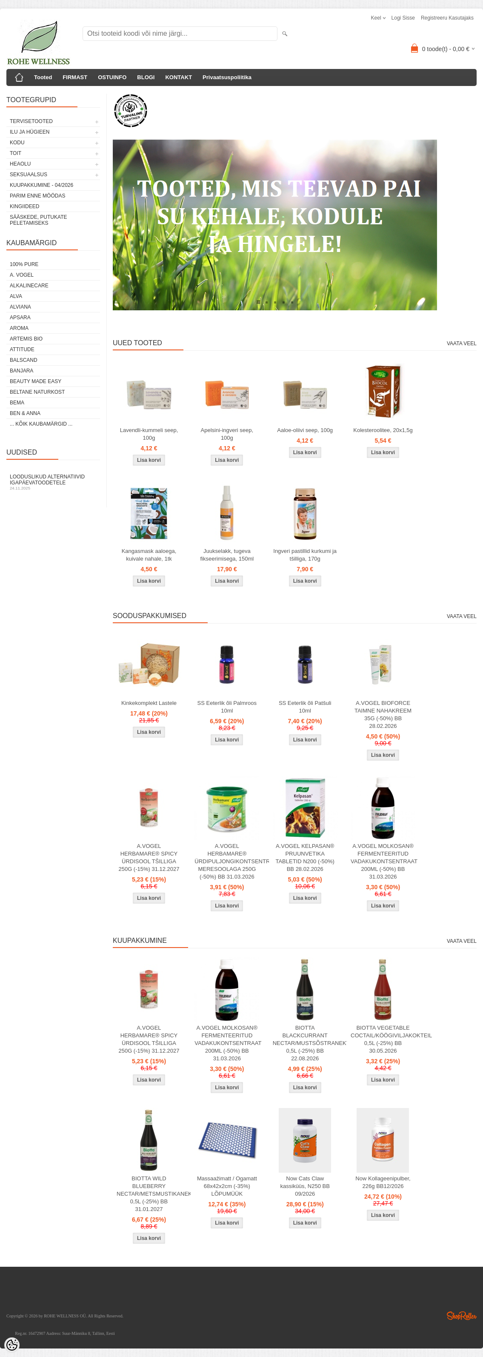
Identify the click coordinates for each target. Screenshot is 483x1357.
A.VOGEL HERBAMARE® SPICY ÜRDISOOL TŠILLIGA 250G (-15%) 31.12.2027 (148, 857)
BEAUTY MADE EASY (35, 381)
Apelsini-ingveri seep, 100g (227, 434)
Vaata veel (462, 343)
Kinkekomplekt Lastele (149, 703)
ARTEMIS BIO (26, 339)
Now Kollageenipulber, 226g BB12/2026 (382, 1182)
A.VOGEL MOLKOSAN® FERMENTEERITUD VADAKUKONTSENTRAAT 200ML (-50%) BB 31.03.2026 (384, 861)
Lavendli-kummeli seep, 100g (149, 434)
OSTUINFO (112, 77)
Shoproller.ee (462, 1315)
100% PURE (24, 264)
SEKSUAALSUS (28, 174)
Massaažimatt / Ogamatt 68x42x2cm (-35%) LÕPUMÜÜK (227, 1186)
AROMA (19, 328)
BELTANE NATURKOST (37, 392)
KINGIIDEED (24, 206)
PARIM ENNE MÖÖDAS (37, 196)
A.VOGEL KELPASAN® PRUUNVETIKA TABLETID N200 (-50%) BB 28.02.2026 (304, 857)
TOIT (15, 153)
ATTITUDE (22, 349)
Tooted (43, 77)
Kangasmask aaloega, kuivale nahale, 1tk (149, 555)
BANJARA (21, 371)
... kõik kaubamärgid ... (41, 424)
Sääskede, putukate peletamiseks (38, 220)
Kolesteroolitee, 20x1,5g (382, 430)
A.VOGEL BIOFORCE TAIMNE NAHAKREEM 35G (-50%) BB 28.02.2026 (383, 714)
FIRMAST (75, 77)
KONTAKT (178, 77)
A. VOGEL (22, 275)
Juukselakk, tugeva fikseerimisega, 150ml (227, 555)
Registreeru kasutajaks (447, 18)
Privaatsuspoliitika (227, 77)
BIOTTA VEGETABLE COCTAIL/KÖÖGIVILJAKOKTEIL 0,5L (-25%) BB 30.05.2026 (385, 1039)
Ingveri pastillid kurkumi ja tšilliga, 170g (305, 555)
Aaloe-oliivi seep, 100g (305, 430)
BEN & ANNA (25, 413)
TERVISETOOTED (31, 121)
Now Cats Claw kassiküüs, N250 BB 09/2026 (305, 1186)
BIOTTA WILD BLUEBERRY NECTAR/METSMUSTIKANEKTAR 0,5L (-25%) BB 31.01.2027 (151, 1193)
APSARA (20, 318)
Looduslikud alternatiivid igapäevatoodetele (53, 482)
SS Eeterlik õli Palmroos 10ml (227, 707)
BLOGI (145, 77)
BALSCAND (23, 360)
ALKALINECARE (29, 286)
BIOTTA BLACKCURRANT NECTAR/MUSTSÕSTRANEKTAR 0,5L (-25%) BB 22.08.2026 (307, 1043)
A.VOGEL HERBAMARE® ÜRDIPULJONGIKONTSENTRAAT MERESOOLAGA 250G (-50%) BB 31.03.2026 (228, 861)
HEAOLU (20, 164)
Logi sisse (403, 18)
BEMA (17, 403)
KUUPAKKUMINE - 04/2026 (41, 185)
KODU (17, 143)
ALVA (16, 296)
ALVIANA (20, 307)
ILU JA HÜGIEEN (29, 132)
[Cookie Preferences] (12, 1345)
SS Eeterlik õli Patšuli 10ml (305, 707)
